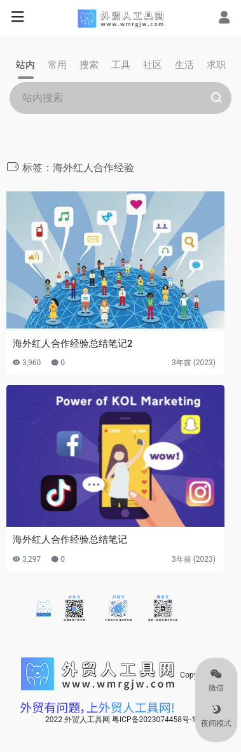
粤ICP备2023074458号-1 (154, 719)
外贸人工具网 (87, 719)
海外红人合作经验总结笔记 (70, 539)
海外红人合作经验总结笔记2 (73, 343)
